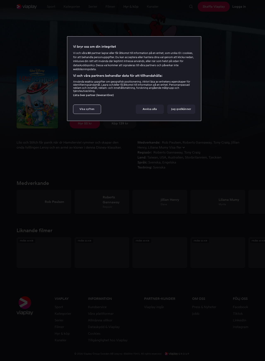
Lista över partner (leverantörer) (93, 95)
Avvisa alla (150, 109)
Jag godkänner (181, 109)
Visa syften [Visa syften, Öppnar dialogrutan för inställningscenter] (87, 109)
